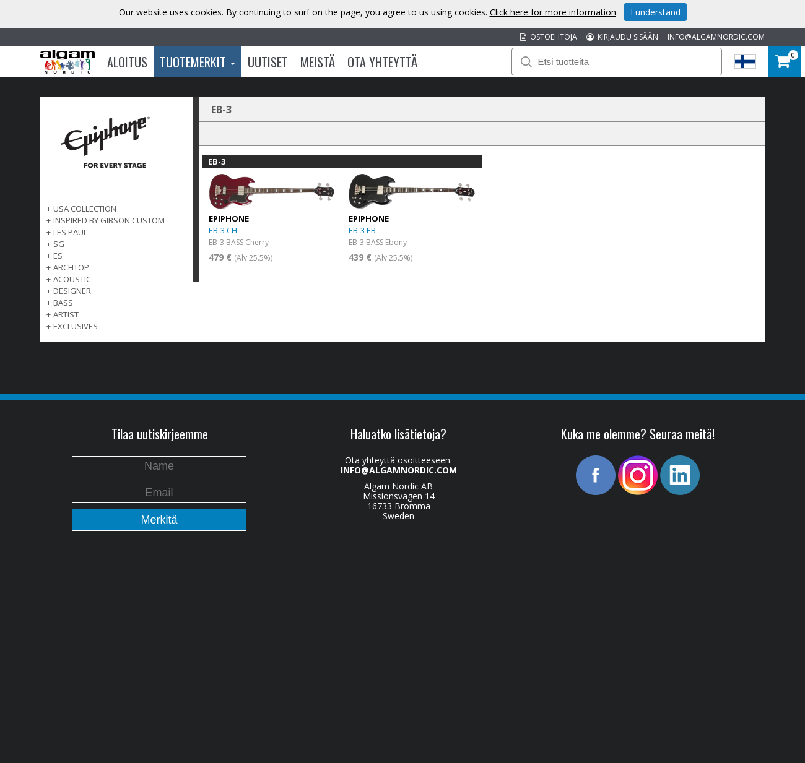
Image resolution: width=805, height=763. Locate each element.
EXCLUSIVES (75, 326)
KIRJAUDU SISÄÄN (622, 37)
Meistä (317, 62)
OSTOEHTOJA (548, 37)
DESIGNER (72, 290)
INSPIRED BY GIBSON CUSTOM (109, 220)
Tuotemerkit (197, 62)
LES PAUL (70, 232)
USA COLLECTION (84, 208)
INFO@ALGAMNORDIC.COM (716, 37)
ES (58, 255)
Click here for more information (553, 12)
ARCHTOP (71, 267)
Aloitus (127, 62)
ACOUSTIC (72, 279)
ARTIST (66, 314)
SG (58, 243)
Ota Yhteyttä (382, 62)
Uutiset (268, 62)
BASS (63, 302)
